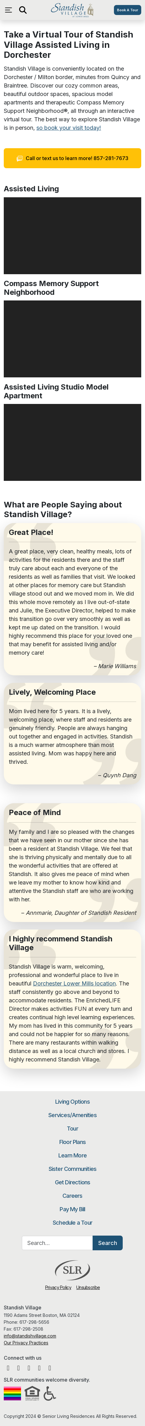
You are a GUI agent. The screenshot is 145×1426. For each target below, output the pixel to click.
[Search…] (57, 1243)
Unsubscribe (88, 1287)
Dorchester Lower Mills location (74, 983)
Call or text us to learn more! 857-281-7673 (73, 158)
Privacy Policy (58, 1287)
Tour (72, 1128)
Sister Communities (73, 1169)
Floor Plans (72, 1142)
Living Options (72, 1101)
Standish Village (72, 10)
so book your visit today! (68, 127)
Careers (72, 1195)
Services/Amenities (72, 1115)
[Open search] (22, 10)
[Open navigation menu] (10, 10)
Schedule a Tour (72, 1222)
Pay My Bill (72, 1209)
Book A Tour (127, 10)
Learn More (72, 1155)
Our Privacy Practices (26, 1342)
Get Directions (72, 1182)
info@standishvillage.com (30, 1335)
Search (107, 1243)
